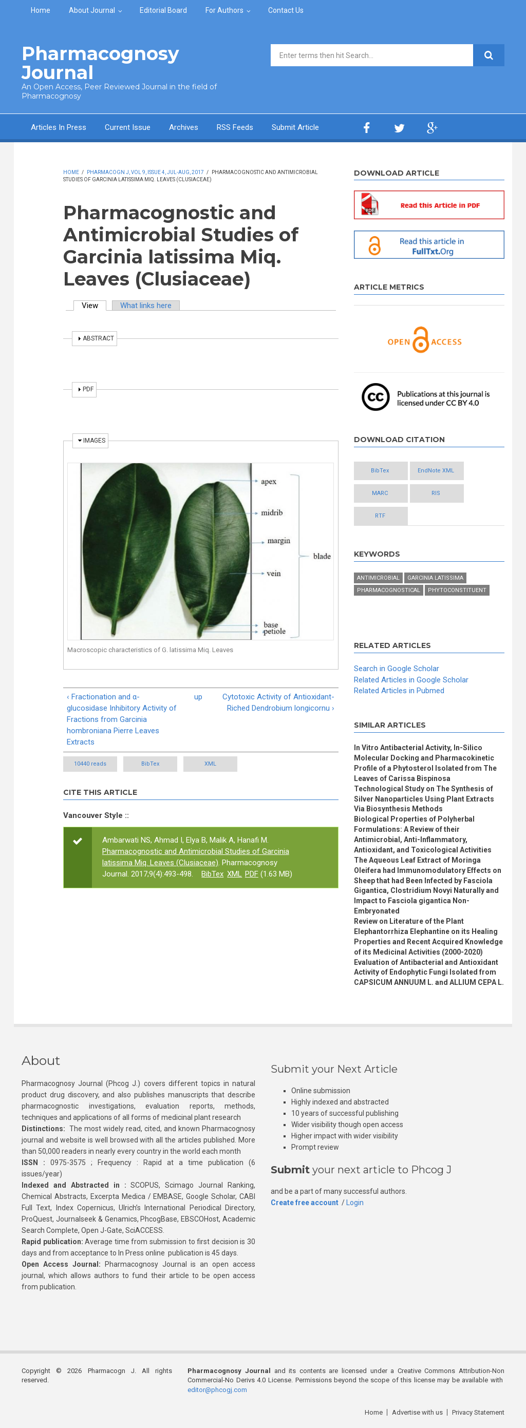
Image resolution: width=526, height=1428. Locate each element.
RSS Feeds (235, 127)
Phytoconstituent (457, 590)
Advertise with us (417, 1412)
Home (40, 10)
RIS (435, 493)
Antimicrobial (378, 578)
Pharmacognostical (388, 590)
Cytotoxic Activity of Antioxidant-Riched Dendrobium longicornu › (278, 702)
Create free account (305, 1202)
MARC (380, 493)
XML (210, 763)
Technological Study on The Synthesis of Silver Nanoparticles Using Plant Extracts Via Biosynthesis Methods (424, 799)
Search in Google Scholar (396, 668)
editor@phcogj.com (217, 1390)
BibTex (150, 763)
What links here (146, 305)
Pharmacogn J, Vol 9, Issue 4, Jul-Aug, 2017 (145, 172)
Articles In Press (58, 127)
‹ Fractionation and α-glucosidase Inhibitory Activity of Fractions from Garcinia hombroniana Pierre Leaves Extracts (122, 719)
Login (355, 1202)
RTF (380, 515)
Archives (183, 127)
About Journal (92, 10)
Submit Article (295, 127)
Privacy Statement (478, 1412)
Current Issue (128, 127)
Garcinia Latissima (435, 578)
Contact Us (286, 10)
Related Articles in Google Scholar (411, 679)
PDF (251, 874)
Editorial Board (163, 10)
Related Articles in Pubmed (399, 690)
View (94, 305)
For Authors (224, 10)
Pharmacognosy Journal (100, 63)
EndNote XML (436, 470)
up (198, 696)
